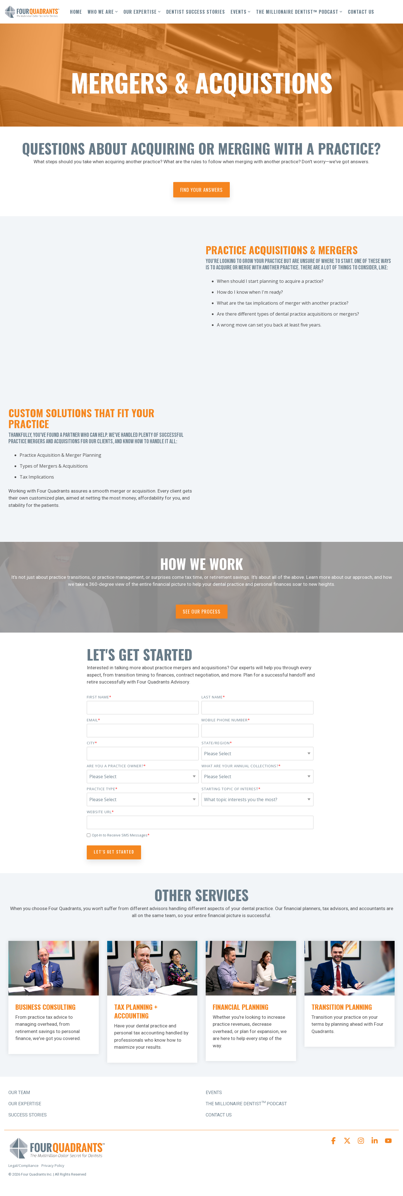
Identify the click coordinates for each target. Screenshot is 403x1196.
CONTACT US (361, 11)
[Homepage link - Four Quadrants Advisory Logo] (57, 1156)
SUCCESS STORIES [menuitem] (27, 1115)
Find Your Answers (201, 189)
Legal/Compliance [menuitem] (23, 1165)
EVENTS (240, 11)
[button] (334, 1142)
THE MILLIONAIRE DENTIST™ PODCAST (299, 11)
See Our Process (202, 611)
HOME (76, 11)
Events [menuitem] (214, 1092)
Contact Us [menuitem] (219, 1115)
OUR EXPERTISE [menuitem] (24, 1104)
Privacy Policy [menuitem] (52, 1165)
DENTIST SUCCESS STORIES (195, 11)
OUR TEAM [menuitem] (19, 1092)
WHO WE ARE (103, 11)
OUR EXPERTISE (142, 11)
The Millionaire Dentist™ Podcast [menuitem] (246, 1104)
